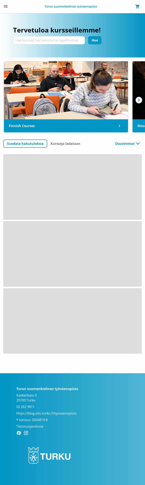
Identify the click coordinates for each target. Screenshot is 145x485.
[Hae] (94, 40)
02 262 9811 (25, 407)
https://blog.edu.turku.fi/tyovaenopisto (46, 413)
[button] (25, 144)
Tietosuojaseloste (30, 426)
